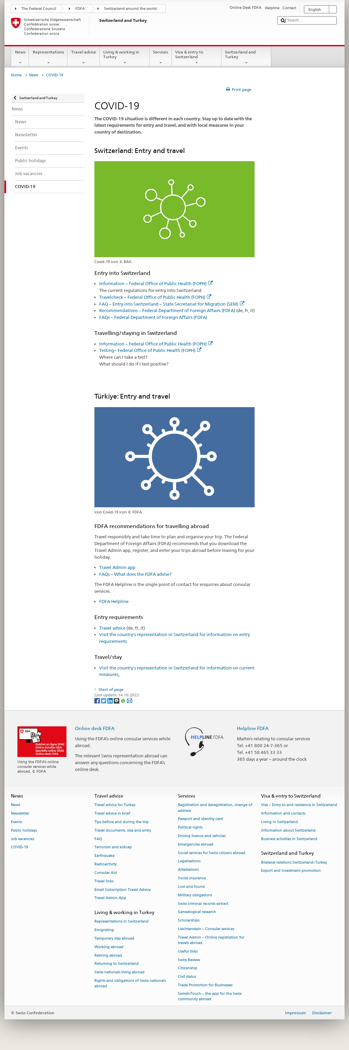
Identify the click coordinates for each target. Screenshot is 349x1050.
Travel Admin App (110, 898)
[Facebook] (97, 700)
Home (16, 75)
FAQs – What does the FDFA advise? (135, 574)
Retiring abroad (108, 955)
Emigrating (104, 930)
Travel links (103, 881)
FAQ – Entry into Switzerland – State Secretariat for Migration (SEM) (171, 304)
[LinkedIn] (110, 700)
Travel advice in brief (112, 814)
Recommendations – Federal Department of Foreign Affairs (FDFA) (167, 310)
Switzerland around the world (130, 8)
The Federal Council (38, 8)
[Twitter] (104, 700)
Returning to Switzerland (116, 964)
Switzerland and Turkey (246, 57)
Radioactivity (105, 864)
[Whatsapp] (123, 700)
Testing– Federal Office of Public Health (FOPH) (150, 350)
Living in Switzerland (279, 822)
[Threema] (117, 700)
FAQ (98, 839)
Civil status (187, 977)
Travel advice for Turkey (114, 805)
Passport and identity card (200, 819)
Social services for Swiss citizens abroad (211, 853)
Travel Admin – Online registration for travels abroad (211, 940)
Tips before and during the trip (121, 822)
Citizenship (187, 968)
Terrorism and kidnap (113, 847)
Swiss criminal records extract (203, 903)
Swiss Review (189, 960)
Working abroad (108, 947)
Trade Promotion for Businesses (205, 985)
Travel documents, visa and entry (122, 830)
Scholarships (188, 920)
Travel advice (83, 57)
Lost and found (191, 886)
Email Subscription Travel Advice (122, 889)
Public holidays (24, 830)
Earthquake (104, 856)
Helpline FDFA (253, 728)
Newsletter (20, 814)
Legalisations (189, 861)
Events (16, 822)
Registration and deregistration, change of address (215, 808)
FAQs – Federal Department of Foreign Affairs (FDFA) (153, 317)
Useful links (188, 951)
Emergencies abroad (195, 844)
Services (160, 57)
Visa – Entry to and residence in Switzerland (299, 805)
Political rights (190, 827)
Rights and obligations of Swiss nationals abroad (130, 983)
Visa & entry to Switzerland (196, 57)
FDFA (80, 8)
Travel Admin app (117, 567)
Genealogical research (197, 912)
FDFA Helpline (113, 601)
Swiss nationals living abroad (119, 972)
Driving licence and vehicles (202, 836)
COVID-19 (19, 847)
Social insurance (192, 878)
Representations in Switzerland (121, 922)
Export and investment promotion (291, 871)
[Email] (129, 700)
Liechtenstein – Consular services (206, 929)
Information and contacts (283, 814)
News (20, 57)
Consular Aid (105, 872)
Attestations (188, 870)
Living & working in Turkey (124, 57)
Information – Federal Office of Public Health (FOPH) (156, 283)
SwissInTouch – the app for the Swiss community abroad (210, 996)
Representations (48, 57)
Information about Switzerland (288, 830)
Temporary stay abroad (114, 938)
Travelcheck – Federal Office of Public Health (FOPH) (155, 297)
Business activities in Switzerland (289, 839)
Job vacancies (22, 839)
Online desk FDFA (95, 728)
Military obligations (195, 895)
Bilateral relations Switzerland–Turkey (294, 862)
